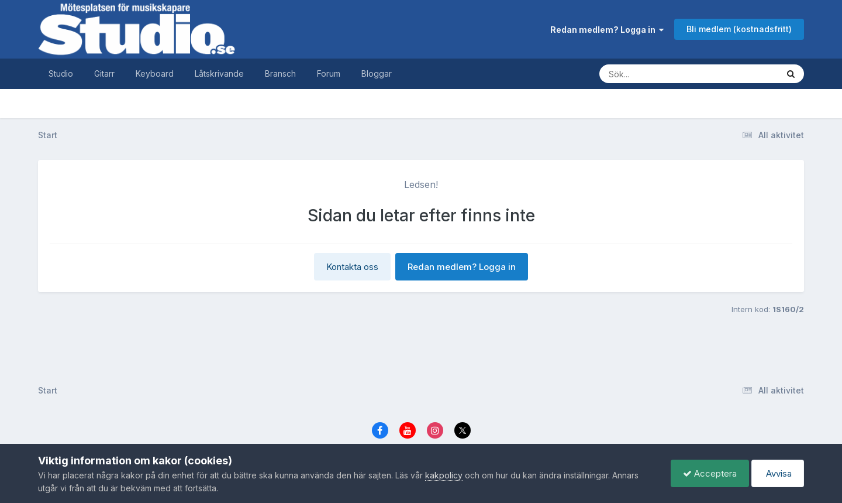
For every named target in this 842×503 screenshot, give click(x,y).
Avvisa (778, 473)
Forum (328, 73)
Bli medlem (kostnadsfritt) (739, 29)
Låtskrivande (219, 73)
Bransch (280, 73)
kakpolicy (444, 475)
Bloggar (376, 73)
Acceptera (710, 473)
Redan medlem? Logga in (607, 30)
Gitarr (104, 73)
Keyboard (155, 73)
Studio (61, 73)
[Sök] (677, 73)
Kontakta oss (352, 266)
